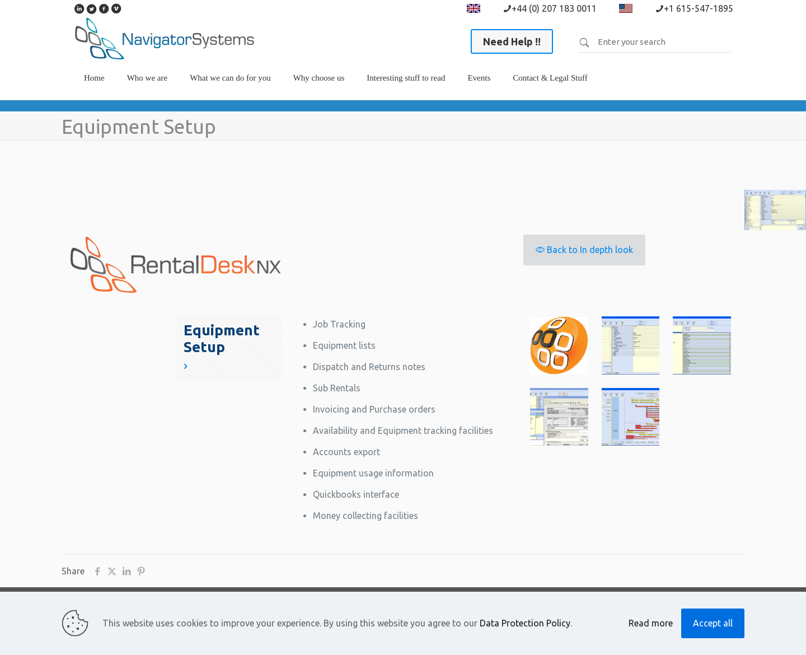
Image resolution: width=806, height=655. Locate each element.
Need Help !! (512, 41)
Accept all (713, 623)
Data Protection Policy (525, 623)
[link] (147, 94)
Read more (651, 623)
